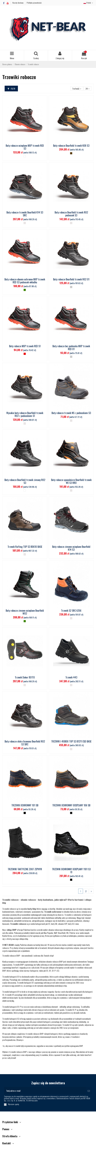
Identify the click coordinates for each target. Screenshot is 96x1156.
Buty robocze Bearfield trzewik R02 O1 (71, 279)
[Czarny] (71, 813)
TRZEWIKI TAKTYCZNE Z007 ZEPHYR (25, 869)
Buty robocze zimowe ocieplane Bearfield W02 (25, 612)
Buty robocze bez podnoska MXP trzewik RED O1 (71, 347)
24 (88, 88)
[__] (25, 223)
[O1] (71, 287)
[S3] (25, 290)
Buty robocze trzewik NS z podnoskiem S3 (71, 413)
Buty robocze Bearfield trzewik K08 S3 (71, 145)
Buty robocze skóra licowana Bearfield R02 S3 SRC (25, 743)
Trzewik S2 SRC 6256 (71, 610)
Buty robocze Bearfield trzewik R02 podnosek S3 (71, 214)
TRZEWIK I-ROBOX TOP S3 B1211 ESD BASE (71, 741)
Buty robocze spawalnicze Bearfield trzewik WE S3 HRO (71, 481)
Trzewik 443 (71, 677)
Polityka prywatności (34, 2)
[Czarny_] (25, 813)
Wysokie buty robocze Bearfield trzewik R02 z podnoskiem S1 (24, 414)
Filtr (11, 88)
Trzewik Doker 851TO (25, 677)
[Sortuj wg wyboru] (76, 88)
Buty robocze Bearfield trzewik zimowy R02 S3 (24, 481)
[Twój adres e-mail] (45, 1090)
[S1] (25, 354)
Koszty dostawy (18, 2)
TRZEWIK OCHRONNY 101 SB (24, 805)
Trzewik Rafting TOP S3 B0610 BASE (25, 547)
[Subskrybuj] (89, 1090)
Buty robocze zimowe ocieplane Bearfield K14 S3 (71, 548)
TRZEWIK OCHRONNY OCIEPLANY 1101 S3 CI (71, 870)
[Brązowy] (71, 153)
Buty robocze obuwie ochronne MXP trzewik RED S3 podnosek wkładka (24, 280)
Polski (88, 2)
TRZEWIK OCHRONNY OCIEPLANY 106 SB (71, 805)
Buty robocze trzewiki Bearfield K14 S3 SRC (24, 214)
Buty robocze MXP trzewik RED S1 (25, 346)
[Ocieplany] (25, 156)
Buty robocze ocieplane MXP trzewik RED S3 (25, 147)
